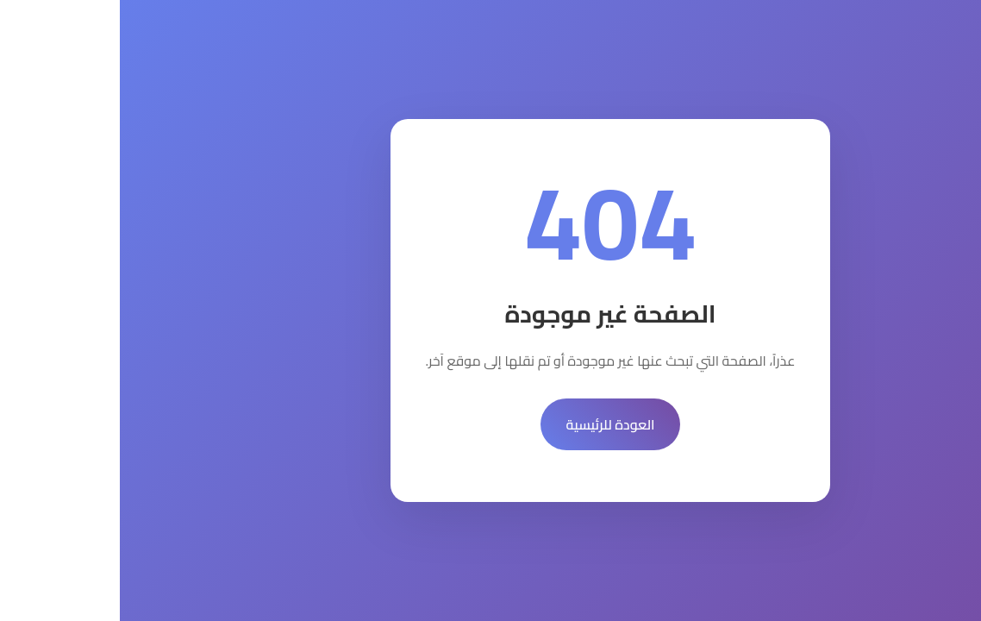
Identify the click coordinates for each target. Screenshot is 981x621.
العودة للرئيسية (491, 424)
